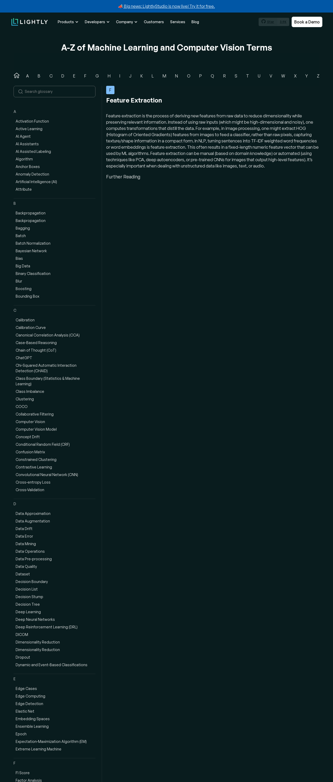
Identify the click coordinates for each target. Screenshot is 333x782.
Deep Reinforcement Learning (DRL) (47, 627)
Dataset (23, 574)
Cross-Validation (30, 490)
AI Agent (23, 136)
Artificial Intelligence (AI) (36, 181)
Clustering (25, 399)
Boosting (23, 288)
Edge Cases (26, 688)
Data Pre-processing (34, 559)
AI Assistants (27, 144)
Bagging (23, 228)
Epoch (21, 734)
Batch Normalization (33, 243)
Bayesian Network (31, 251)
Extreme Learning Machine (38, 749)
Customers (154, 22)
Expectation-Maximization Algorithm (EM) (51, 741)
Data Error (24, 536)
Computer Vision (30, 421)
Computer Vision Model (36, 429)
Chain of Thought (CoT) (36, 350)
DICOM (22, 634)
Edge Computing (30, 696)
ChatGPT (24, 358)
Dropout (23, 657)
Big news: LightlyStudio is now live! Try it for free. (169, 6)
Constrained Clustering (36, 459)
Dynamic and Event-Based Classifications (51, 665)
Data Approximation (33, 513)
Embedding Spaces (33, 719)
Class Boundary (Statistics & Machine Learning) (48, 381)
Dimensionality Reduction (38, 642)
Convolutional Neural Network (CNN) (47, 474)
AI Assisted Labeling (33, 151)
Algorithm (24, 159)
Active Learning (29, 129)
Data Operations (30, 551)
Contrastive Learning (34, 467)
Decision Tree (28, 604)
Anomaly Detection (32, 174)
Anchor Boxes (28, 166)
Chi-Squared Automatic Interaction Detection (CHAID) (46, 368)
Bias (19, 258)
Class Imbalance (30, 391)
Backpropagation (31, 213)
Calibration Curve (31, 327)
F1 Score (23, 773)
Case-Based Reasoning (36, 342)
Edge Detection (29, 703)
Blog (195, 22)
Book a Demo (307, 22)
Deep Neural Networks (35, 619)
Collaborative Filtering (35, 414)
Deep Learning (28, 612)
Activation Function (32, 121)
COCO (22, 406)
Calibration (25, 320)
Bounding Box (27, 296)
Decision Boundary (32, 581)
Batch (21, 235)
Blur (19, 281)
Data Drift (24, 528)
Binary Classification (33, 273)
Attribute (24, 189)
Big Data (23, 266)
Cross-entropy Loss (33, 482)
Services (177, 22)
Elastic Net (25, 711)
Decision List (27, 589)
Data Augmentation (33, 521)
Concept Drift (28, 437)
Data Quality (26, 566)
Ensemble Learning (32, 726)
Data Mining (26, 544)
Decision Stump (29, 596)
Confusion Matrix (30, 452)
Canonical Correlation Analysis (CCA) (48, 335)
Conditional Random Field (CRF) (43, 444)
